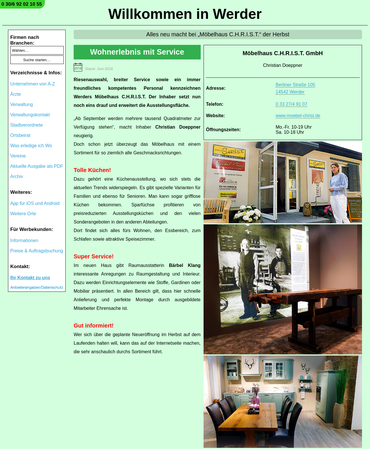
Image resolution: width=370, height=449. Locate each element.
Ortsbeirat (20, 135)
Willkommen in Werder (185, 14)
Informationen (24, 240)
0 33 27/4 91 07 (291, 104)
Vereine (18, 155)
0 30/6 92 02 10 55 (21, 4)
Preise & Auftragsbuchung (36, 250)
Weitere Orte (23, 213)
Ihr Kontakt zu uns (30, 277)
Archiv (16, 176)
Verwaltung (21, 104)
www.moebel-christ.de (298, 115)
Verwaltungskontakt (30, 114)
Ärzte (15, 94)
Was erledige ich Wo (31, 145)
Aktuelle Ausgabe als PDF (36, 166)
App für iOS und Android (35, 203)
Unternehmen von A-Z (32, 83)
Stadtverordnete (26, 125)
